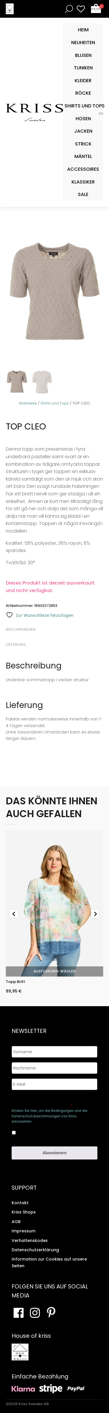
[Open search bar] (68, 9)
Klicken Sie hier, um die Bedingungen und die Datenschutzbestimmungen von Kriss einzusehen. (49, 1115)
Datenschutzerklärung (35, 1250)
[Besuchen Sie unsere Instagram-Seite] (35, 1313)
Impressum (23, 1231)
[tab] (54, 629)
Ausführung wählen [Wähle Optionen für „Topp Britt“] (54, 971)
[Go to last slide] (14, 914)
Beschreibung (21, 629)
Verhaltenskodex (30, 1240)
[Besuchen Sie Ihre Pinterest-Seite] (51, 1313)
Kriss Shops (24, 1212)
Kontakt (20, 1203)
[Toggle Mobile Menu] (101, 113)
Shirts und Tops (54, 403)
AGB (16, 1222)
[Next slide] (95, 914)
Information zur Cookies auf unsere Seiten (49, 1262)
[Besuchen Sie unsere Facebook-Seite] (19, 1313)
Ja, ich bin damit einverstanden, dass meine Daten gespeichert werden (51, 1131)
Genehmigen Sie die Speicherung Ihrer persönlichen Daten (49, 1102)
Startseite (28, 403)
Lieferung (16, 644)
